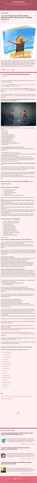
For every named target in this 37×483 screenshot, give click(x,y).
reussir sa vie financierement (18, 396)
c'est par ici (18, 339)
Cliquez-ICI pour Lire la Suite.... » (28, 444)
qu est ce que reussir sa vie (6, 396)
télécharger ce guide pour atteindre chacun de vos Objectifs (15, 90)
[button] (35, 16)
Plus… (6, 8)
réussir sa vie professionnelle (6, 398)
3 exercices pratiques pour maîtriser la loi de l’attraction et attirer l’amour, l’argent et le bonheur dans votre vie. (16, 17)
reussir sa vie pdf (28, 396)
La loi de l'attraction (18, 2)
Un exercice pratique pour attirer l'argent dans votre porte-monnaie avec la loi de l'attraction (15, 448)
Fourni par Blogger (18, 478)
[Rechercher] (35, 2)
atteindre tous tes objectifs (20, 128)
